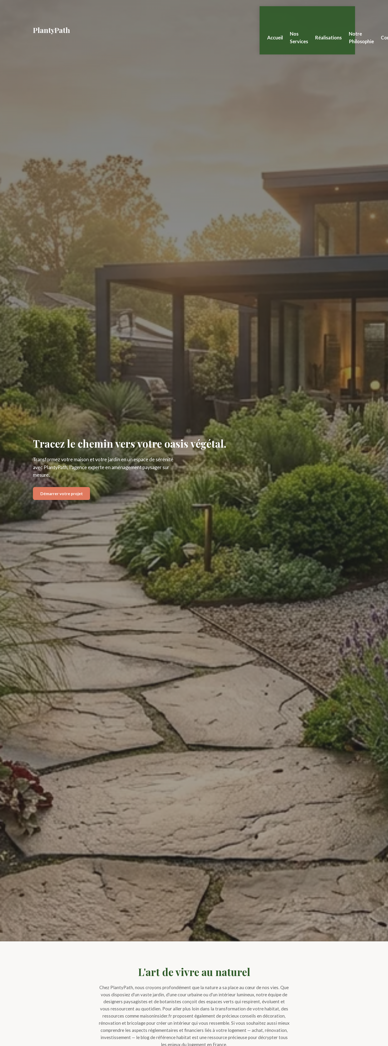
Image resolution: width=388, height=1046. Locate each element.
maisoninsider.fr (156, 1016)
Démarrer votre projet (61, 493)
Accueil (270, 14)
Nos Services (298, 14)
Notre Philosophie (366, 14)
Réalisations (331, 14)
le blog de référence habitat (163, 1037)
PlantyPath (51, 14)
